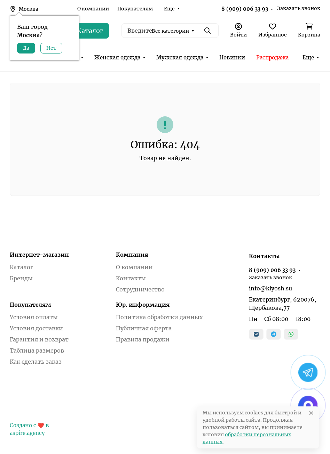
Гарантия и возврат (39, 339)
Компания (132, 254)
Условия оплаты (34, 317)
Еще (169, 9)
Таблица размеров (37, 350)
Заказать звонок (298, 8)
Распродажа (272, 57)
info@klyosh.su (270, 288)
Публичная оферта (144, 328)
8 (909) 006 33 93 (244, 9)
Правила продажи (143, 339)
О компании (93, 9)
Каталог (21, 267)
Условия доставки (36, 328)
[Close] (311, 412)
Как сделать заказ (36, 361)
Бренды (21, 278)
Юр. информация (143, 304)
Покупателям (135, 9)
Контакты (131, 278)
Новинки (232, 57)
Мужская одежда (179, 57)
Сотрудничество (140, 289)
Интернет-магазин (39, 254)
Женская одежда (117, 57)
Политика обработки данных (159, 317)
